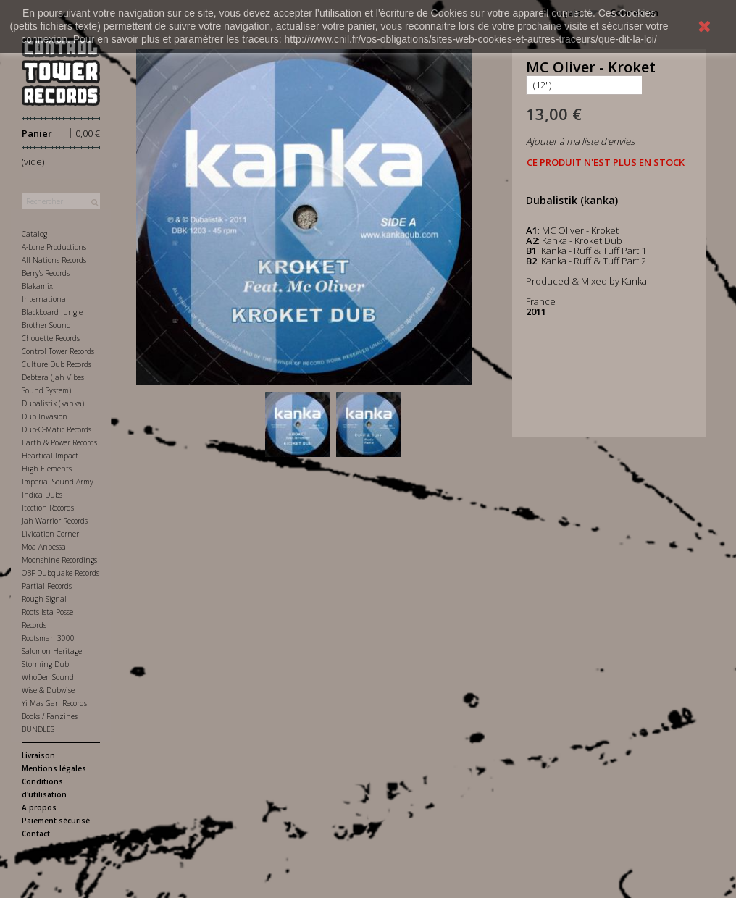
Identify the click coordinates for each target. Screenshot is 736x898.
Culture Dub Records (56, 364)
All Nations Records (54, 260)
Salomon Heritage (52, 651)
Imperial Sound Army (57, 482)
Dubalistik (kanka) (53, 403)
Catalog (34, 234)
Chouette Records (51, 338)
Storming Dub (45, 664)
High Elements (47, 468)
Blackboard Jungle (52, 312)
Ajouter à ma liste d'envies (580, 141)
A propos (39, 807)
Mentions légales (54, 768)
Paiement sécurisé (56, 820)
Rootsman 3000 (48, 638)
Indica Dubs (42, 495)
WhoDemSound (48, 677)
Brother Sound (46, 325)
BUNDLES (38, 729)
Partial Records (47, 586)
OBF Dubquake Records (60, 573)
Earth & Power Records (59, 442)
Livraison (38, 755)
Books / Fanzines (50, 716)
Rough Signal (44, 599)
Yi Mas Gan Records (54, 703)
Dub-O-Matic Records (56, 429)
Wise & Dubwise (48, 690)
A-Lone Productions (54, 247)
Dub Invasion (44, 416)
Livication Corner (50, 534)
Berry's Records (46, 273)
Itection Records (48, 508)
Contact (36, 833)
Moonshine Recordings (59, 560)
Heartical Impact (50, 455)
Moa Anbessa (44, 547)
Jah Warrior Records (55, 521)
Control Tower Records (58, 351)
